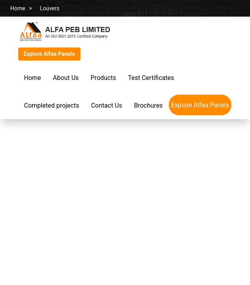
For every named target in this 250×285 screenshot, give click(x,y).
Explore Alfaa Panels (49, 54)
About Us (66, 78)
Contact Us (106, 105)
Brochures (148, 105)
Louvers (49, 8)
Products (103, 78)
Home (17, 8)
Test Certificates (151, 78)
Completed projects (51, 105)
